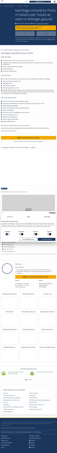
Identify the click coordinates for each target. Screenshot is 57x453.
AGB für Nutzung (6, 438)
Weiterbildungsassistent (35, 409)
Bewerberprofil (51, 39)
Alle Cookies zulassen (47, 239)
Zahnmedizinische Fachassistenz (11, 400)
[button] (55, 2)
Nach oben (29, 379)
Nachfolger (5, 188)
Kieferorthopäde (33, 393)
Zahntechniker (33, 402)
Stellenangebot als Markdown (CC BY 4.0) (19, 191)
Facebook (32, 440)
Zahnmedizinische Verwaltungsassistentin (39, 400)
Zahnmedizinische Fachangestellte (12, 397)
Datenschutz (5, 440)
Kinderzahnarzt (33, 397)
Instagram (32, 445)
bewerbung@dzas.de (20, 287)
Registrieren (40, 1)
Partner (5, 402)
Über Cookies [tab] (47, 216)
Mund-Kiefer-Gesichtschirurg (36, 404)
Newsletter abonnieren (35, 438)
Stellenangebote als (37, 141)
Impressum (4, 436)
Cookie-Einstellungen (7, 442)
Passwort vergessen (35, 436)
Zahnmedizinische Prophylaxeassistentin (13, 407)
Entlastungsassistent (8, 409)
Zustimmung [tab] (10, 216)
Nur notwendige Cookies (28, 239)
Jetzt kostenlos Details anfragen (28, 138)
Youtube (32, 447)
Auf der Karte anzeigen (42, 23)
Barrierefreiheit (5, 445)
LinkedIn (32, 442)
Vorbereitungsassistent (9, 395)
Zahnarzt (5, 393)
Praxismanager (33, 407)
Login (26, 1)
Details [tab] (28, 216)
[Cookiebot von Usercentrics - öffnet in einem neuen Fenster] (50, 213)
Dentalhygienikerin (8, 411)
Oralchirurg (32, 395)
